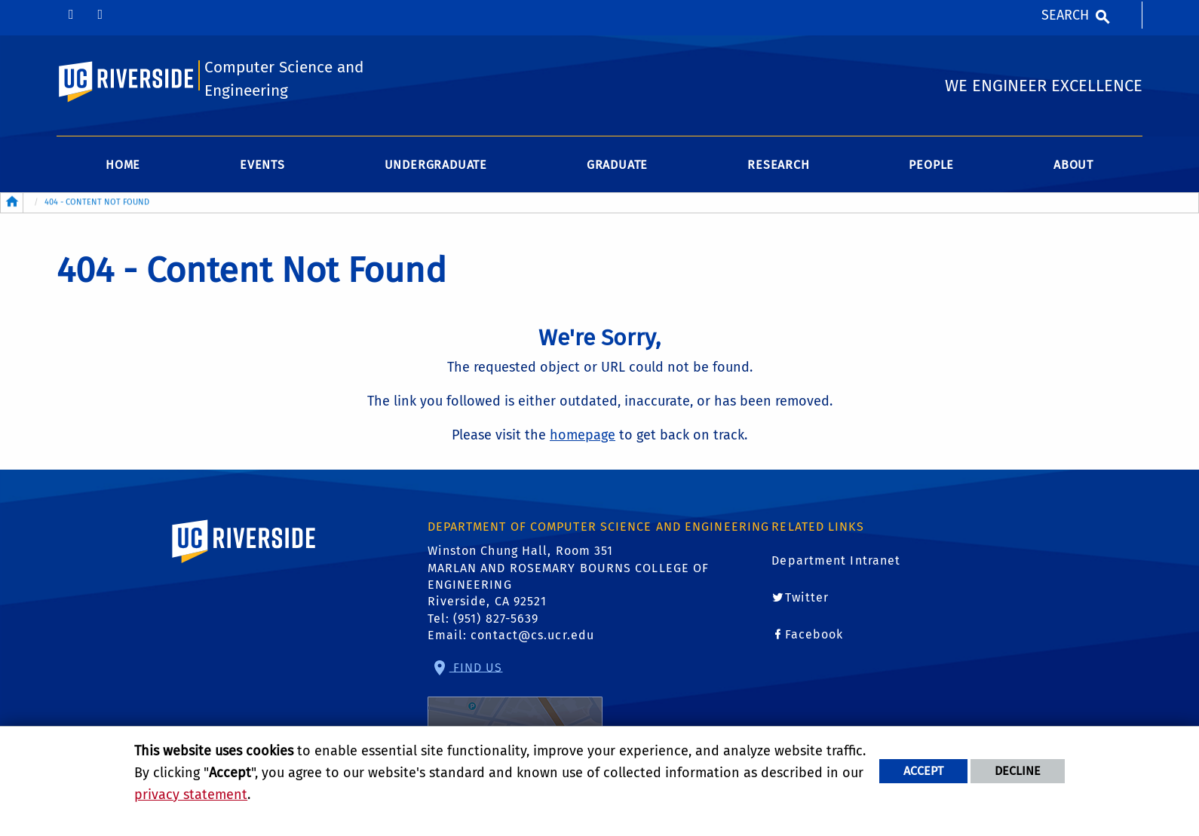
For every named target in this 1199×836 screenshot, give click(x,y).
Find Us (515, 709)
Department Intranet (835, 560)
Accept (923, 771)
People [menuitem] (931, 165)
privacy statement (190, 794)
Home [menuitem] (123, 165)
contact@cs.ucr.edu (532, 635)
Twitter (807, 597)
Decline (1018, 771)
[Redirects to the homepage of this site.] (12, 203)
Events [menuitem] (262, 165)
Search (1065, 15)
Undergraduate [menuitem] (436, 165)
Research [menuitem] (778, 165)
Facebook (814, 634)
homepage (582, 435)
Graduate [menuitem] (617, 165)
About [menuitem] (1073, 165)
